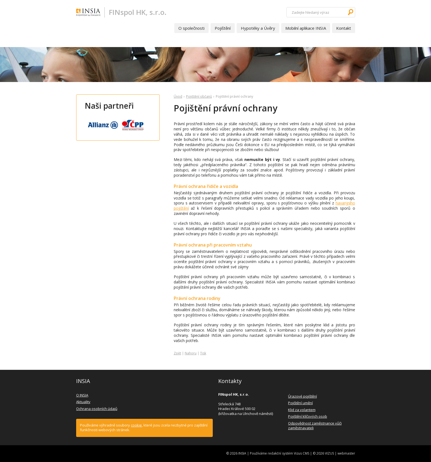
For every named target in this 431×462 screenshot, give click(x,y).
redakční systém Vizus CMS (288, 453)
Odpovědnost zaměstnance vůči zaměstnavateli (315, 426)
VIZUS (329, 453)
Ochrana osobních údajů (96, 408)
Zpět (177, 353)
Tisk (203, 353)
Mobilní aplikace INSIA (305, 28)
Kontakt (343, 28)
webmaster (346, 453)
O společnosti (191, 28)
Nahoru (191, 353)
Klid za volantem (302, 409)
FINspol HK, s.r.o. (138, 12)
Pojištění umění (300, 402)
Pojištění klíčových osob (307, 416)
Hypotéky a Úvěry (258, 28)
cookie (136, 425)
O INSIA (82, 395)
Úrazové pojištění (302, 396)
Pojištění (223, 28)
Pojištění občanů (199, 96)
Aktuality (83, 401)
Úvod (178, 96)
